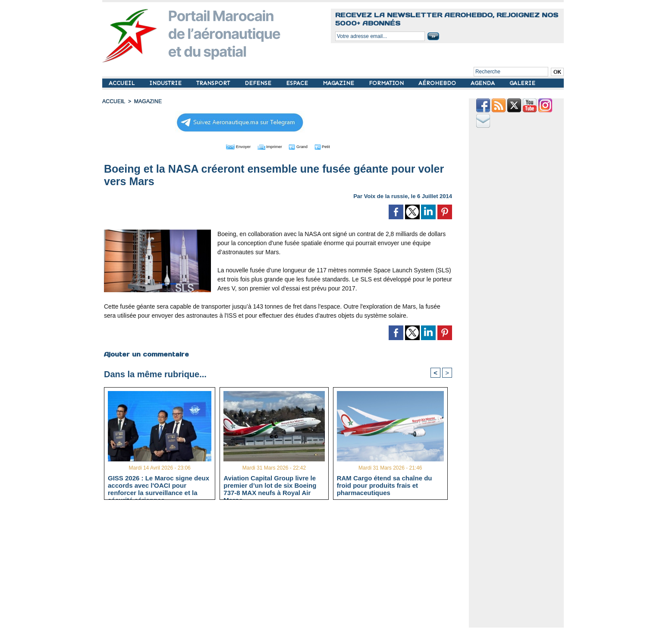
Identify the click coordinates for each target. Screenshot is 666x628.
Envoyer (229, 145)
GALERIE (522, 83)
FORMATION (387, 83)
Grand (304, 145)
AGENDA (483, 83)
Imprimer (268, 145)
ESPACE (298, 83)
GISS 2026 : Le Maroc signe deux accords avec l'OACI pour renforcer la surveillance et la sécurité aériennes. (158, 484)
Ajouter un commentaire (146, 353)
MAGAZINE (339, 83)
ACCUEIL (122, 83)
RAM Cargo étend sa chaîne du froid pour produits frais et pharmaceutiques (384, 484)
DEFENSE (259, 83)
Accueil (113, 101)
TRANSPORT (214, 83)
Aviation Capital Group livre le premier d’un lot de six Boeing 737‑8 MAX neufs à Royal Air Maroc (269, 484)
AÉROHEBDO (438, 83)
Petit (333, 145)
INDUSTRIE (166, 83)
